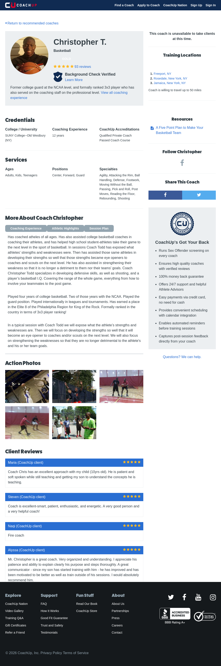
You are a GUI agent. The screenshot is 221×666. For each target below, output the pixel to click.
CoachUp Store (86, 611)
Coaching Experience (26, 228)
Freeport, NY (162, 73)
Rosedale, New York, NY (170, 78)
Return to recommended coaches (31, 23)
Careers (117, 625)
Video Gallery (14, 611)
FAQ (44, 603)
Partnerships (120, 611)
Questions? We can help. (182, 357)
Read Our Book (86, 603)
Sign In (211, 5)
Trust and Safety (52, 625)
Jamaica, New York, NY (170, 83)
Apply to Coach (148, 5)
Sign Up (196, 5)
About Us (118, 603)
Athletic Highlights (65, 228)
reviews (82, 67)
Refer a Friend (15, 632)
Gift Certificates (15, 625)
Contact (117, 632)
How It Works (50, 611)
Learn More (74, 80)
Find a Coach (124, 5)
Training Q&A (14, 618)
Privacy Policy (51, 653)
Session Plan (99, 228)
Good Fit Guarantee (54, 618)
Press (116, 618)
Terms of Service (75, 653)
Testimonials (49, 632)
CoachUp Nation (175, 5)
